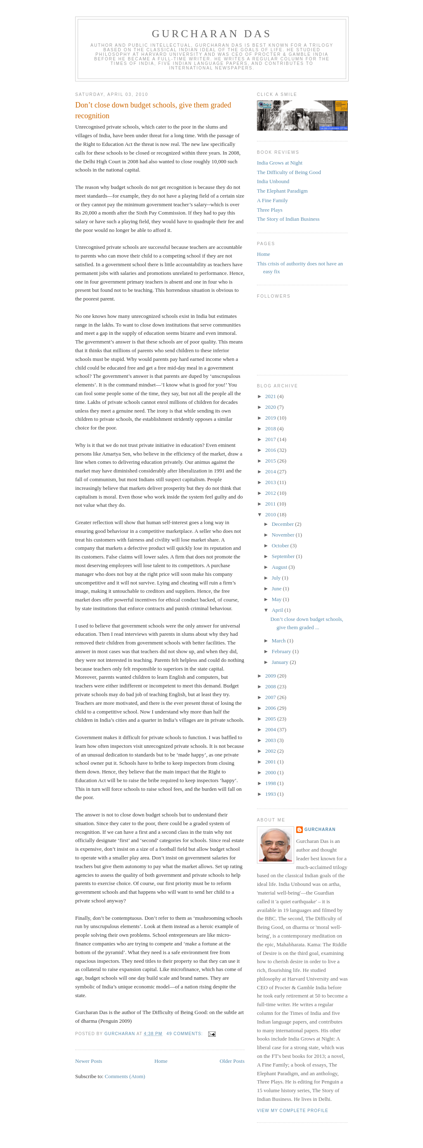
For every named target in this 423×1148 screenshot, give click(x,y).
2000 (271, 772)
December (283, 524)
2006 (271, 708)
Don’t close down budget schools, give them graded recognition (153, 110)
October (281, 545)
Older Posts (232, 1061)
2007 (271, 697)
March (279, 640)
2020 (271, 407)
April (278, 610)
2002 (271, 751)
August (280, 567)
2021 (271, 396)
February (282, 651)
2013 (271, 482)
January (281, 662)
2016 (271, 450)
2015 (271, 461)
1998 (271, 783)
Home (161, 1061)
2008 (271, 686)
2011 (271, 504)
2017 (271, 439)
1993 (271, 794)
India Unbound (273, 181)
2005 (271, 719)
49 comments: (185, 1033)
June (277, 588)
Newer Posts (88, 1061)
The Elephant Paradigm (282, 191)
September (284, 556)
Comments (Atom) (125, 1076)
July (277, 578)
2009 (271, 676)
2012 (271, 493)
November (284, 535)
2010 (271, 514)
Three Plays (270, 210)
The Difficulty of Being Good (289, 172)
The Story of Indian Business (288, 219)
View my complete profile (292, 1110)
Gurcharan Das (212, 34)
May (277, 599)
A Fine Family (272, 200)
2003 (271, 740)
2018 (271, 428)
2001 (271, 762)
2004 (271, 729)
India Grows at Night (279, 163)
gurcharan (320, 829)
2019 (271, 418)
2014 (271, 471)
